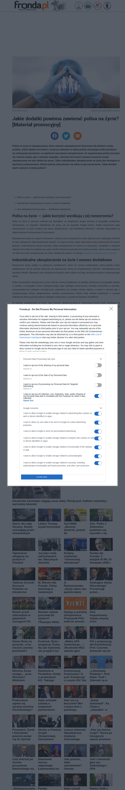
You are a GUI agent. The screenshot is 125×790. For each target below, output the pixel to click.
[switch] (98, 365)
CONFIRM (41, 477)
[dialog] (62, 395)
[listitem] (62, 358)
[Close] (112, 309)
